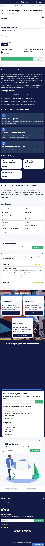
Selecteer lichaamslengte (9, 30)
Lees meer (4, 197)
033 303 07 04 (9, 415)
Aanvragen (38, 247)
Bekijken (5, 166)
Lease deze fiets (17, 59)
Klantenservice (38, 544)
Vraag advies (39, 59)
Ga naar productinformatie (22, 65)
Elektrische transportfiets (22, 6)
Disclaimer (27, 539)
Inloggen (40, 2)
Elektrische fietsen (8, 6)
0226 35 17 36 (9, 431)
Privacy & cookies (19, 539)
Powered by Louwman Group (22, 533)
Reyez (30, 542)
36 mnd (4, 45)
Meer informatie (11, 313)
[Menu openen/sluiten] (2, 2)
